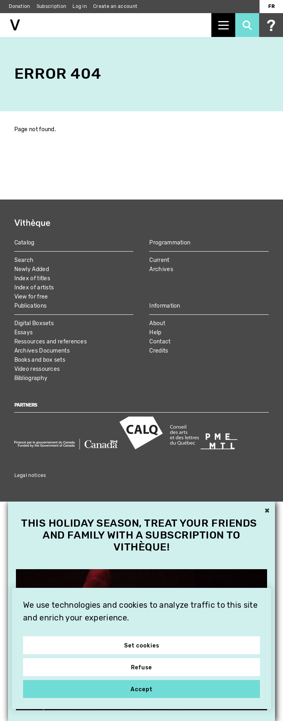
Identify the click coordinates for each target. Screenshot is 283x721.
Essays (23, 332)
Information (164, 305)
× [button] (267, 511)
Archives (161, 269)
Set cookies (141, 645)
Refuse (141, 667)
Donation (19, 6)
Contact (159, 341)
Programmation (169, 242)
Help (155, 332)
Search (24, 260)
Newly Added (31, 269)
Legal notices (30, 475)
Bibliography (31, 378)
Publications (30, 305)
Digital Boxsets (34, 323)
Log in (79, 6)
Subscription (51, 6)
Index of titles (32, 278)
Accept (141, 689)
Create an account (115, 6)
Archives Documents (42, 350)
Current (159, 260)
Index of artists (34, 287)
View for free (31, 296)
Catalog (24, 242)
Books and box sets (39, 360)
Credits (158, 350)
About (157, 323)
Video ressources (37, 369)
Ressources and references (50, 341)
